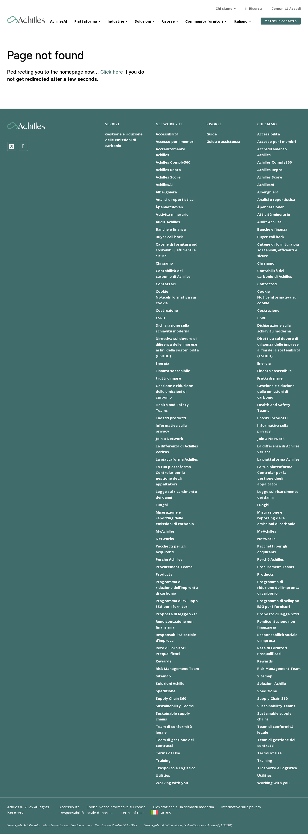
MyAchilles (165, 531)
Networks (165, 538)
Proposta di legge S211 (177, 613)
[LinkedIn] (23, 146)
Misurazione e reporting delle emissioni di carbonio (175, 518)
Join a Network (169, 438)
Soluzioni (143, 19)
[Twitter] (11, 146)
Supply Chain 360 (171, 698)
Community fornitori (204, 19)
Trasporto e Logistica (175, 767)
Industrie (116, 19)
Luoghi (162, 504)
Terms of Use (168, 753)
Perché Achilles (169, 559)
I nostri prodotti (171, 417)
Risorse (168, 19)
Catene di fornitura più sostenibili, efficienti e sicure (176, 250)
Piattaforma (85, 19)
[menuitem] (161, 812)
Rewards (163, 661)
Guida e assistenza (223, 141)
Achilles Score (168, 177)
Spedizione (165, 690)
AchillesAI (58, 19)
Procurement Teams (174, 566)
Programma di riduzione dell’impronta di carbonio (177, 587)
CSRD (160, 317)
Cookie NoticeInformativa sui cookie (176, 297)
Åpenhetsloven (169, 206)
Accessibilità (167, 134)
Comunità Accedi (286, 7)
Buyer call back (169, 236)
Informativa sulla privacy (241, 806)
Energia (162, 363)
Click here (111, 72)
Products (164, 574)
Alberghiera (166, 192)
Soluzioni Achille (170, 683)
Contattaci (166, 283)
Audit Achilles (168, 221)
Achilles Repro (168, 169)
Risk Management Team (177, 668)
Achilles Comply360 (173, 162)
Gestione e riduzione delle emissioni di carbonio (123, 140)
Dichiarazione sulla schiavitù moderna (183, 806)
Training (163, 760)
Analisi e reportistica (174, 199)
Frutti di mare (168, 378)
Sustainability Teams (175, 705)
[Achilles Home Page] (26, 18)
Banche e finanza (171, 229)
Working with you (172, 782)
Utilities (163, 775)
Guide (211, 134)
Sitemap (163, 676)
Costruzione (167, 310)
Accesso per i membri (175, 141)
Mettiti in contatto (281, 20)
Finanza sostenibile (173, 370)
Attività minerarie (172, 214)
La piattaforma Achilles (177, 459)
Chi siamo (224, 7)
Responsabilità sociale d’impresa (86, 812)
